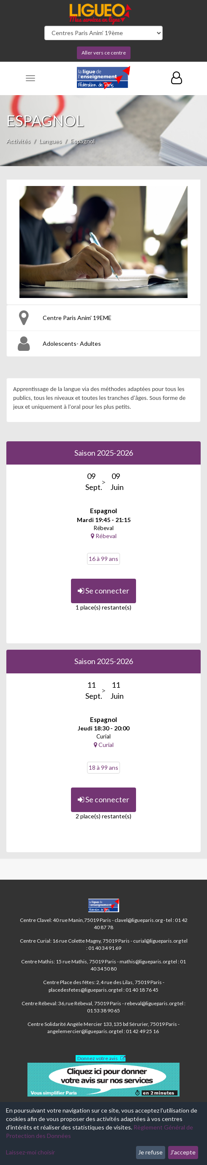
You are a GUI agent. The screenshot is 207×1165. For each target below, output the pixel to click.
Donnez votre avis (97, 1058)
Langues (50, 141)
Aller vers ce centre (104, 52)
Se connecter (103, 590)
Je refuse (150, 1152)
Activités (18, 141)
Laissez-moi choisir (30, 1152)
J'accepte (183, 1152)
